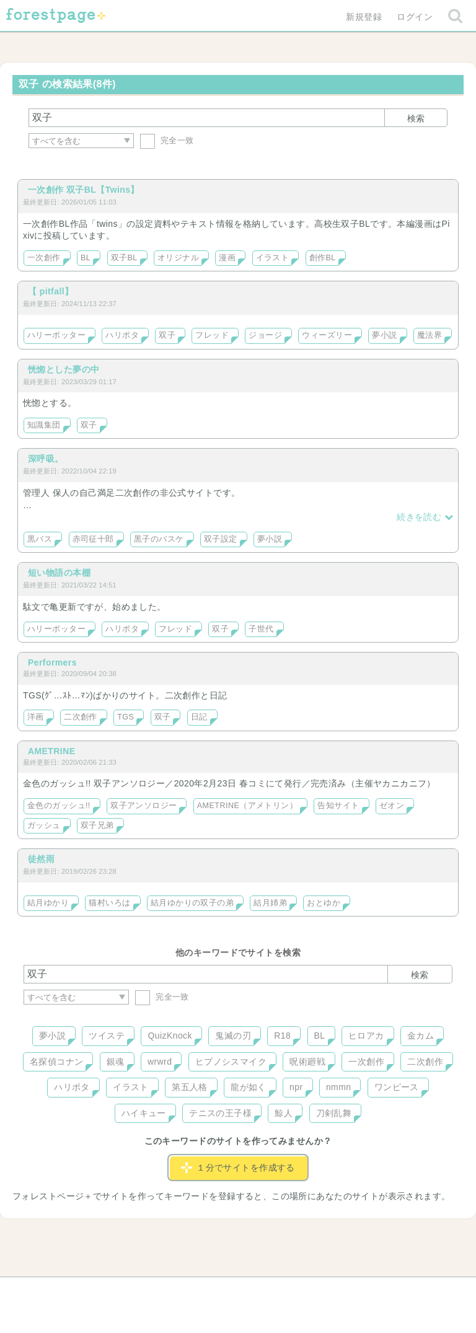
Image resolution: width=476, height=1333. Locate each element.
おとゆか (323, 903)
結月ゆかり (48, 903)
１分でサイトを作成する (238, 1167)
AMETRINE (51, 751)
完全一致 (167, 140)
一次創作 (44, 257)
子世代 (261, 629)
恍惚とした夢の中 (63, 369)
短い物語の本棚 (59, 573)
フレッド (212, 335)
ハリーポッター (56, 335)
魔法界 (429, 335)
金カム (420, 1035)
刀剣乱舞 (334, 1113)
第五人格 (190, 1087)
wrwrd (160, 1062)
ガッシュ (44, 825)
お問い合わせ (148, 1291)
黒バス (39, 539)
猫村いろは (109, 903)
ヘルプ (79, 1291)
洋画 (35, 717)
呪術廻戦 (307, 1062)
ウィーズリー (327, 335)
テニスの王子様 (220, 1113)
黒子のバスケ (159, 539)
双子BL (124, 257)
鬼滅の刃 (233, 1035)
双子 (167, 335)
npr (296, 1087)
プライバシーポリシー (372, 1291)
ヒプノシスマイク (231, 1062)
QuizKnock (170, 1035)
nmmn (338, 1087)
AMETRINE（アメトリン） (247, 805)
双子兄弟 (97, 825)
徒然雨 (41, 859)
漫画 (227, 257)
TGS (125, 717)
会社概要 (285, 1291)
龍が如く (249, 1087)
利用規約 (220, 1291)
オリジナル (178, 257)
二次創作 (80, 717)
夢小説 (384, 335)
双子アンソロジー (143, 805)
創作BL (322, 257)
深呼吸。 (46, 459)
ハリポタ (122, 335)
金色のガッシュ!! (58, 805)
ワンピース (396, 1087)
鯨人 (284, 1113)
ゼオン (391, 805)
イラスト (272, 257)
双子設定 (220, 539)
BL (85, 257)
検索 (416, 118)
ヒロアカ (366, 1035)
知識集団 (44, 425)
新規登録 (364, 17)
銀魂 (116, 1062)
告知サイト (338, 805)
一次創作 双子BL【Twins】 (83, 190)
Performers (52, 662)
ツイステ (107, 1035)
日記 (199, 717)
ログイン (415, 17)
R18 (282, 1035)
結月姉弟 (270, 903)
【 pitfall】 (50, 291)
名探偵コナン (57, 1062)
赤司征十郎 (93, 539)
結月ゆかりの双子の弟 (192, 903)
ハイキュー (143, 1113)
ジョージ (265, 335)
